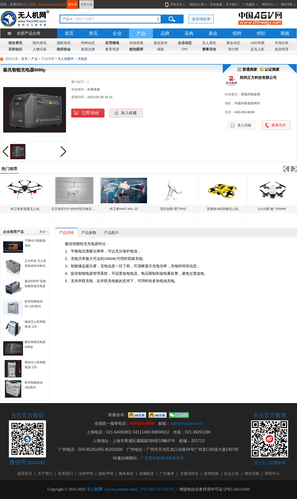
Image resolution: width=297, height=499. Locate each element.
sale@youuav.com (186, 423)
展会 (213, 33)
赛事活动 (209, 49)
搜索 (172, 19)
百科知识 (15, 49)
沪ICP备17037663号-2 (158, 489)
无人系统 (209, 43)
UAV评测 (257, 43)
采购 (189, 33)
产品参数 (89, 232)
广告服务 (249, 4)
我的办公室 (196, 4)
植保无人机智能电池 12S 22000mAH (35, 326)
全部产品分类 (29, 33)
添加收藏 (216, 4)
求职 (260, 33)
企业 (117, 33)
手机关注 (175, 4)
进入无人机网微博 (269, 463)
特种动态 (88, 43)
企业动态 (185, 43)
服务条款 (126, 473)
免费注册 (86, 4)
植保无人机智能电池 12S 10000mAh (35, 367)
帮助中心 (268, 4)
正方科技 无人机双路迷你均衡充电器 (35, 265)
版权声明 (106, 473)
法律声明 (85, 473)
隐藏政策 (146, 473)
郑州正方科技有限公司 (258, 77)
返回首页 (24, 473)
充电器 (82, 59)
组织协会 (64, 49)
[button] (63, 151)
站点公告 (231, 473)
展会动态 (233, 43)
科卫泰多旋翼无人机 (25, 209)
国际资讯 (64, 43)
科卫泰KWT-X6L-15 (124, 209)
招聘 (237, 33)
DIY (185, 49)
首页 (69, 33)
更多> (43, 231)
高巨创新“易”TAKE (173, 209)
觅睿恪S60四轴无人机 (222, 209)
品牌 (165, 33)
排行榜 (233, 49)
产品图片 (111, 232)
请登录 (72, 4)
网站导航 (287, 4)
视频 (284, 33)
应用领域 (112, 43)
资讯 (93, 33)
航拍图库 (136, 49)
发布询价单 (201, 19)
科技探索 (136, 43)
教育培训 (112, 49)
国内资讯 (39, 43)
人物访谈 (39, 49)
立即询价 (90, 113)
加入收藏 (129, 113)
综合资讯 (15, 43)
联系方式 (279, 125)
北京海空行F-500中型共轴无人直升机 (78, 209)
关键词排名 (189, 473)
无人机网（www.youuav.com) (44, 4)
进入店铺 (244, 125)
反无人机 (257, 49)
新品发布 (161, 43)
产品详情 (66, 232)
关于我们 (232, 4)
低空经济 (282, 49)
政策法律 (88, 49)
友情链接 (211, 473)
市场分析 (282, 43)
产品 (141, 33)
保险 (160, 49)
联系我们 (65, 473)
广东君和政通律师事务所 (162, 458)
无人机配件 (66, 59)
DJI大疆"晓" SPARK (272, 209)
